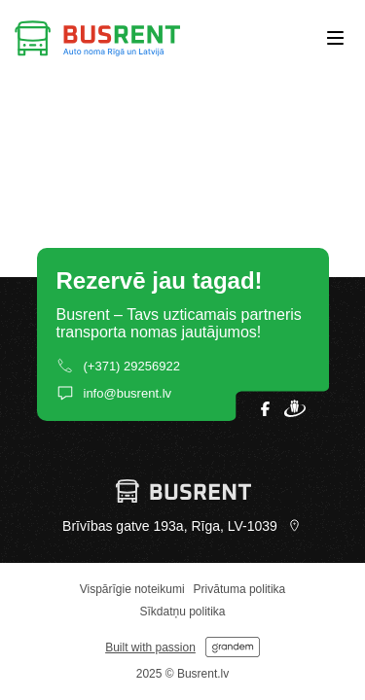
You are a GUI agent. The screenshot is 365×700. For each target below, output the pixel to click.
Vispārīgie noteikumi (132, 589)
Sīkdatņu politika (182, 611)
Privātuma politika (240, 589)
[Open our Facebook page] (265, 409)
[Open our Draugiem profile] (295, 408)
